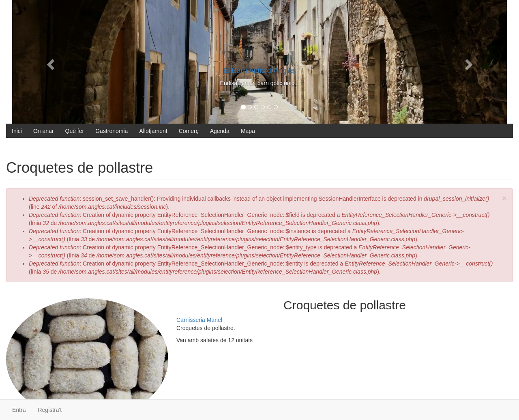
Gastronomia (111, 131)
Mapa (248, 131)
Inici (17, 131)
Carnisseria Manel (199, 320)
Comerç (189, 131)
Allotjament (153, 131)
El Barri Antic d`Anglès (259, 70)
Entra (19, 410)
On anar (43, 131)
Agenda (219, 131)
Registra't (50, 410)
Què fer (74, 131)
